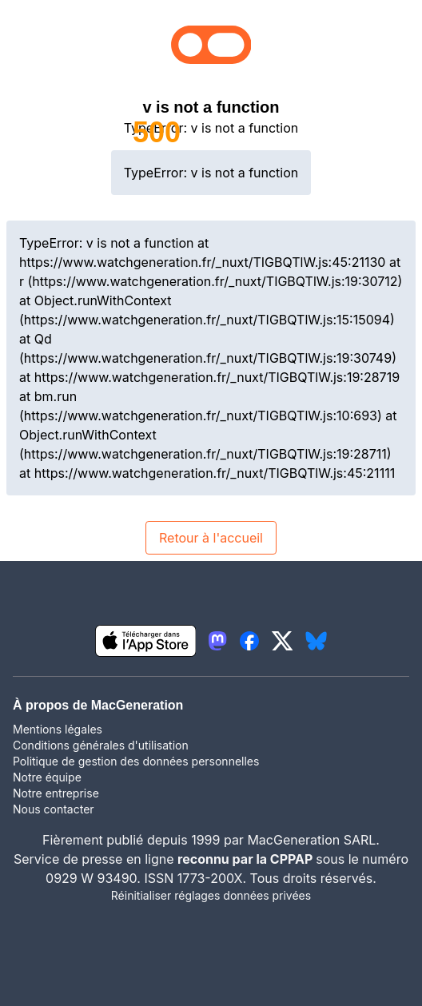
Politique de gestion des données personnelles (136, 761)
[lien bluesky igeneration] (316, 640)
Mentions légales (57, 729)
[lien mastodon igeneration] (217, 640)
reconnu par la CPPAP (246, 859)
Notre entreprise (56, 793)
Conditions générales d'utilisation (101, 745)
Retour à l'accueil (211, 538)
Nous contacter (53, 809)
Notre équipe (47, 777)
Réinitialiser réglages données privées (211, 895)
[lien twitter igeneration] (282, 640)
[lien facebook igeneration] (249, 640)
